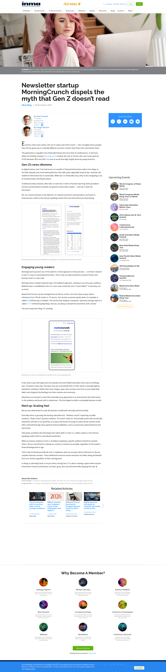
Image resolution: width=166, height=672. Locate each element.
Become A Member (83, 649)
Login (131, 4)
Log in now (92, 654)
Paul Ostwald (42, 117)
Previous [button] (25, 506)
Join (139, 4)
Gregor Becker (42, 128)
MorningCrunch (50, 157)
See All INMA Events (125, 307)
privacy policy (30, 669)
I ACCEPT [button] (139, 668)
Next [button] (103, 506)
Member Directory (119, 4)
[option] (37, 506)
